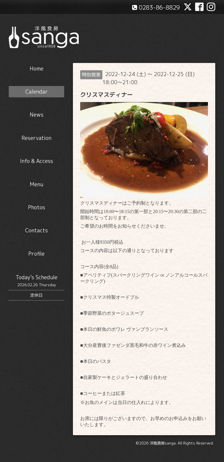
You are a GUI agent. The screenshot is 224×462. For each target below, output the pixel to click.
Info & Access (36, 161)
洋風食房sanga (163, 443)
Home (36, 68)
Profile (36, 253)
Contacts (36, 230)
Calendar (36, 91)
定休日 (36, 295)
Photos (36, 207)
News (36, 114)
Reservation (36, 138)
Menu (36, 184)
